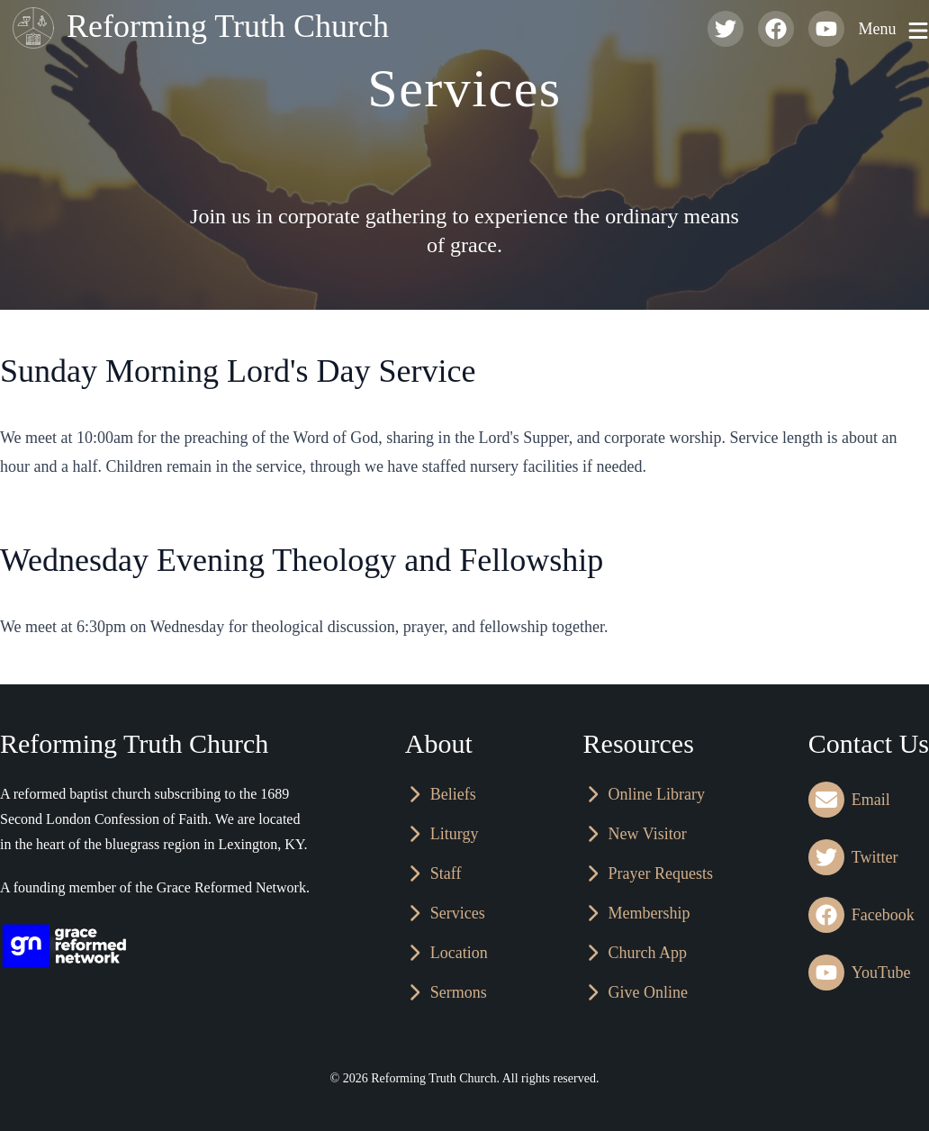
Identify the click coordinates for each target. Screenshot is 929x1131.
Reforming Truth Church (196, 29)
